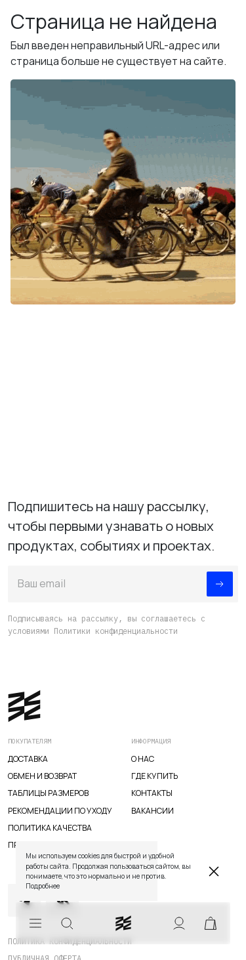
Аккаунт (179, 923)
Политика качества (50, 827)
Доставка (28, 758)
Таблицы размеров (48, 793)
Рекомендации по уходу (60, 810)
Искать (67, 923)
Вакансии (152, 810)
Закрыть (213, 871)
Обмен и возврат (42, 776)
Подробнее (43, 885)
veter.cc (123, 923)
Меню (35, 923)
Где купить (154, 776)
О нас (142, 758)
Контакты (152, 793)
